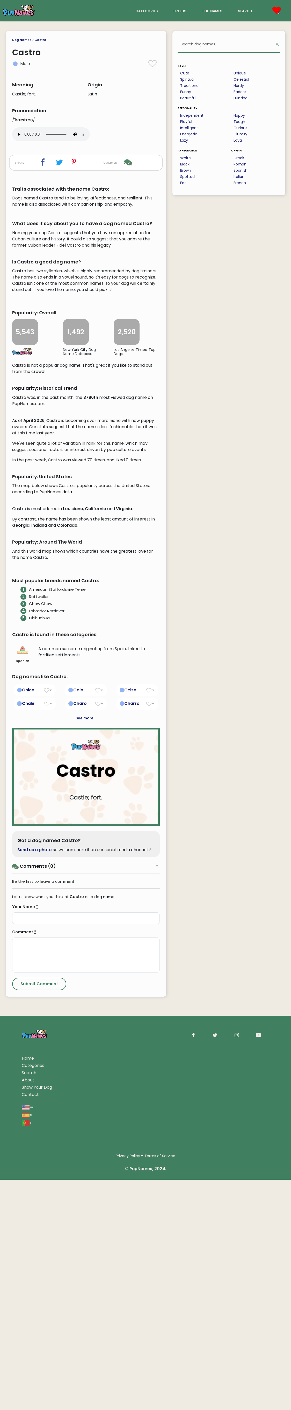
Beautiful (188, 98)
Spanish (241, 170)
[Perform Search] (277, 44)
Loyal (238, 140)
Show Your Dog (37, 1318)
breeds (179, 10)
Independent (191, 115)
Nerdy (239, 85)
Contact (30, 1325)
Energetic (188, 134)
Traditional (189, 85)
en (27, 1337)
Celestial (241, 79)
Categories (33, 1296)
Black (185, 164)
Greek (239, 158)
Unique (240, 73)
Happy (239, 115)
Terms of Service (159, 1386)
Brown (185, 170)
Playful (186, 121)
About (28, 1310)
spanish (22, 884)
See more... (86, 948)
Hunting (241, 98)
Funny (185, 91)
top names (212, 10)
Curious (240, 127)
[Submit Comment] (39, 1214)
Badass (240, 91)
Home (28, 1288)
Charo (80, 934)
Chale (28, 934)
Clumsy (240, 134)
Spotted (187, 176)
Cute (184, 73)
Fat (183, 182)
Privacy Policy (128, 1386)
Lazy (184, 140)
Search (29, 1303)
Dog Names (21, 40)
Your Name (25, 1137)
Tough (239, 121)
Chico (28, 920)
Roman (240, 164)
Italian (239, 176)
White (185, 158)
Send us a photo (34, 1080)
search (245, 10)
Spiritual (187, 79)
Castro (40, 40)
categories (146, 10)
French (240, 182)
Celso (130, 920)
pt (27, 1353)
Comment (24, 1162)
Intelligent (189, 127)
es (27, 1345)
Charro (132, 934)
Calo (78, 920)
